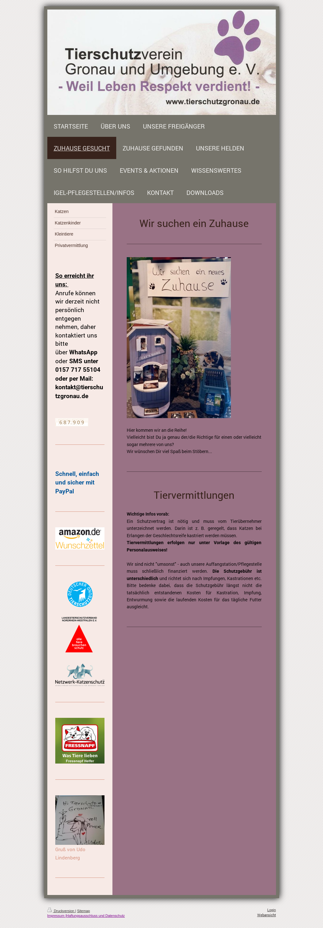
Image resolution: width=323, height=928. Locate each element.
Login (271, 910)
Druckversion (61, 911)
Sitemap (83, 911)
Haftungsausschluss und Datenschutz (95, 916)
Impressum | (56, 916)
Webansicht (266, 914)
